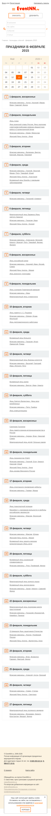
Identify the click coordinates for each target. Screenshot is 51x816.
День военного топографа (20, 274)
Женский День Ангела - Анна (21, 467)
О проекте (8, 770)
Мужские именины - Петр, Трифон (23, 407)
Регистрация (15, 3)
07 (25, 72)
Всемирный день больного (20, 338)
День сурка (14, 121)
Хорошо (25, 810)
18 (6, 82)
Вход (4, 3)
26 (12, 87)
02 (38, 67)
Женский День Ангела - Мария (22, 270)
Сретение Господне (17, 427)
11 (6, 77)
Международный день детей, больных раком (28, 442)
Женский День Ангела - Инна (21, 136)
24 (45, 82)
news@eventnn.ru (10, 782)
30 (38, 87)
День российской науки (19, 261)
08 (32, 72)
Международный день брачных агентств (26, 360)
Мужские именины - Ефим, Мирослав (25, 133)
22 (32, 82)
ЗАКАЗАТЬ (16, 16)
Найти (4, 29)
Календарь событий (16, 40)
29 (32, 87)
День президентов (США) (20, 458)
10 (45, 72)
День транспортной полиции (21, 506)
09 (38, 72)
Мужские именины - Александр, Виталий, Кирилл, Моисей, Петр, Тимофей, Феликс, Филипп (26, 242)
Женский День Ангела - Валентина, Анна (26, 641)
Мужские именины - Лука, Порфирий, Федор (27, 566)
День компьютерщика (18, 411)
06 (19, 72)
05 (12, 72)
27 (19, 87)
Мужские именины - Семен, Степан (24, 691)
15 (32, 77)
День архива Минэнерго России (22, 471)
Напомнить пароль (41, 3)
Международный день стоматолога (24, 297)
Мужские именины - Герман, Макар (24, 491)
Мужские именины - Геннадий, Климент (25, 199)
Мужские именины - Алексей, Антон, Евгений (28, 675)
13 (19, 77)
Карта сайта (30, 770)
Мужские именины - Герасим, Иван (24, 220)
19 (12, 82)
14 (25, 77)
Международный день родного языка (24, 582)
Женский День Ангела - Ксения (22, 224)
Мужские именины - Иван (20, 293)
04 (6, 72)
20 (19, 82)
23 (38, 82)
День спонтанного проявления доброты (25, 487)
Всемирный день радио (19, 382)
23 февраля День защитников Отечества (26, 631)
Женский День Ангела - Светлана (23, 694)
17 (45, 77)
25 (6, 87)
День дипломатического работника (24, 322)
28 (25, 87)
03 (45, 67)
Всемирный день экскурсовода (22, 585)
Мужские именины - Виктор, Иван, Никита (26, 385)
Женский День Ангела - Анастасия (23, 177)
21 (25, 82)
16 (38, 77)
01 (32, 67)
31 (45, 87)
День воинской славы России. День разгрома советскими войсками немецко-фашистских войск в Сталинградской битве (28, 126)
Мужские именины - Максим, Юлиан (24, 534)
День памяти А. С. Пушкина (21, 313)
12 (12, 77)
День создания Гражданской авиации (25, 290)
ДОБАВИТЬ (34, 16)
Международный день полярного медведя (26, 710)
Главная (5, 40)
